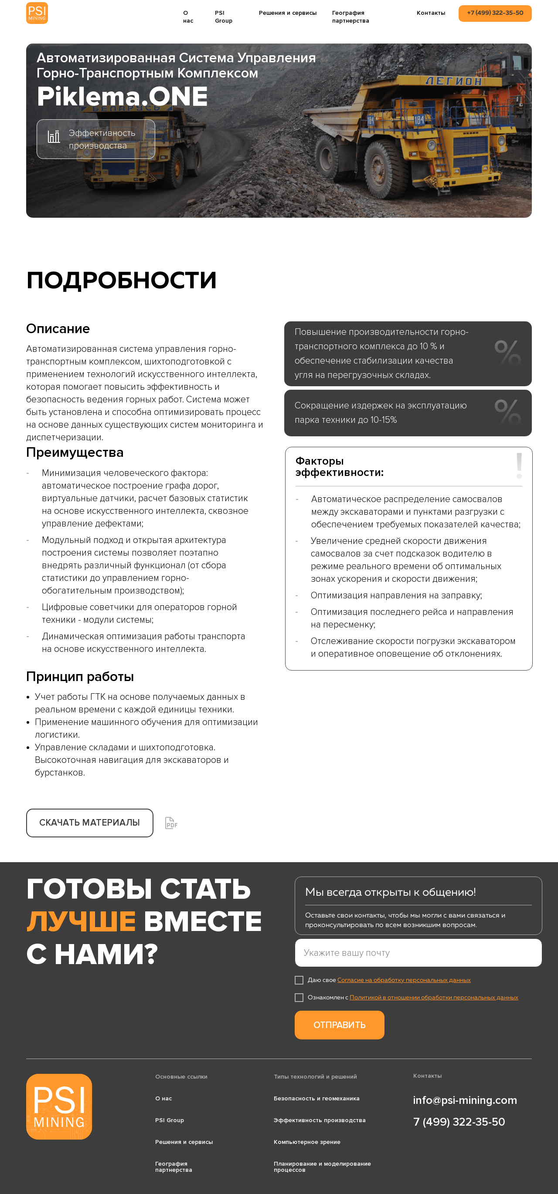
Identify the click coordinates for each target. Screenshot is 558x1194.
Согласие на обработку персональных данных (404, 980)
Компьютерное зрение (307, 1142)
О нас (188, 16)
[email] (418, 952)
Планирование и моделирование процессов (322, 1167)
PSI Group (223, 16)
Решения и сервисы (287, 13)
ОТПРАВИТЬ (339, 1025)
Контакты (431, 13)
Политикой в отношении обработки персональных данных (434, 998)
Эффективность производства (320, 1120)
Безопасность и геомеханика (317, 1098)
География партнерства (350, 16)
